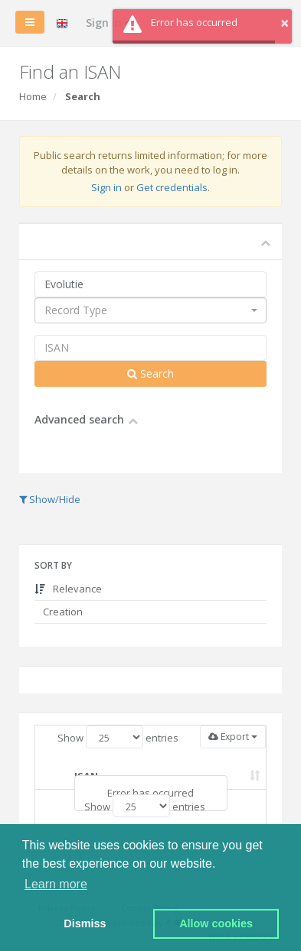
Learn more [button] (56, 884)
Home (33, 96)
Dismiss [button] (85, 923)
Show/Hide (49, 499)
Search (150, 373)
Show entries (117, 736)
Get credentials (172, 187)
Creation (62, 611)
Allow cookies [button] (216, 923)
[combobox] (150, 310)
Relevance (68, 589)
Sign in (106, 187)
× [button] (284, 22)
